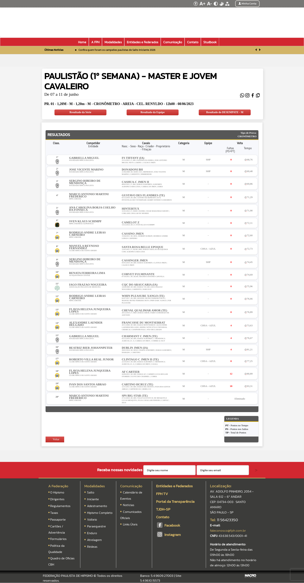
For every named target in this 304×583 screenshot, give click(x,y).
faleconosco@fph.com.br (228, 530)
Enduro (92, 533)
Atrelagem (94, 539)
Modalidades (94, 486)
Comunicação (131, 486)
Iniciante (93, 499)
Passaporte (58, 519)
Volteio (92, 519)
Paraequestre (96, 526)
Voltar (54, 439)
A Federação (58, 486)
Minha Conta (247, 3)
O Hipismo (57, 492)
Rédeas (92, 546)
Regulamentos (60, 506)
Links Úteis (129, 524)
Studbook (210, 42)
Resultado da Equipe (153, 112)
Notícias (128, 505)
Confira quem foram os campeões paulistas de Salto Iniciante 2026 (117, 50)
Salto (90, 492)
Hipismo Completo (99, 512)
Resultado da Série (80, 112)
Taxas (54, 512)
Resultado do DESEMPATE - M (225, 112)
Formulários (58, 538)
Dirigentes (57, 499)
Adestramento (97, 506)
